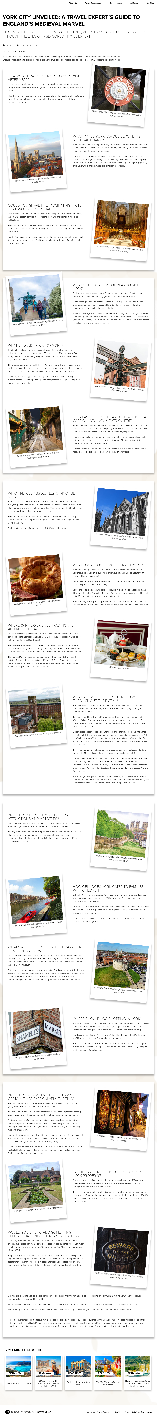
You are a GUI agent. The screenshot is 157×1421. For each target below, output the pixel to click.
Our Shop (113, 1414)
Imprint (149, 1414)
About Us (81, 1414)
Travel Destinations (97, 1414)
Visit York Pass (109, 1321)
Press (123, 1414)
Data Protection (136, 1414)
